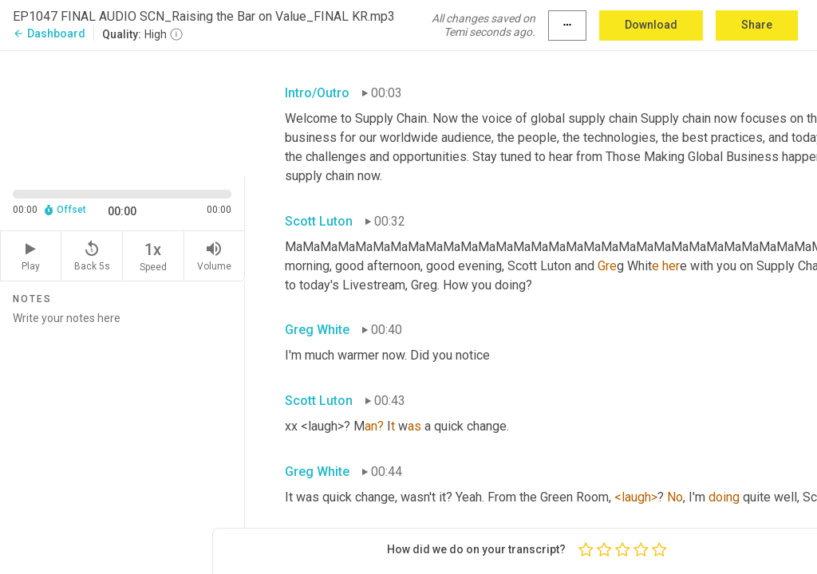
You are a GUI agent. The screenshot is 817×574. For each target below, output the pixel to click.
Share (756, 24)
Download (651, 24)
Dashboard (49, 33)
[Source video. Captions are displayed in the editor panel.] (122, 112)
